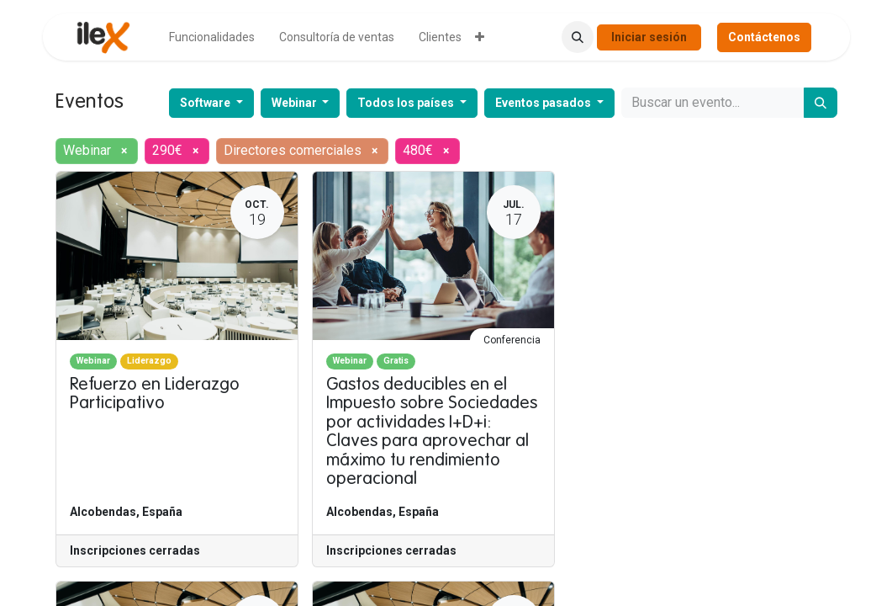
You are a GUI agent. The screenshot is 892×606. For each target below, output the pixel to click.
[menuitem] (211, 37)
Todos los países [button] (407, 102)
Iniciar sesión (649, 37)
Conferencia (512, 340)
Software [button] (206, 102)
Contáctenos (764, 37)
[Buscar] (820, 103)
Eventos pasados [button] (544, 102)
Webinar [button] (295, 102)
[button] (578, 37)
